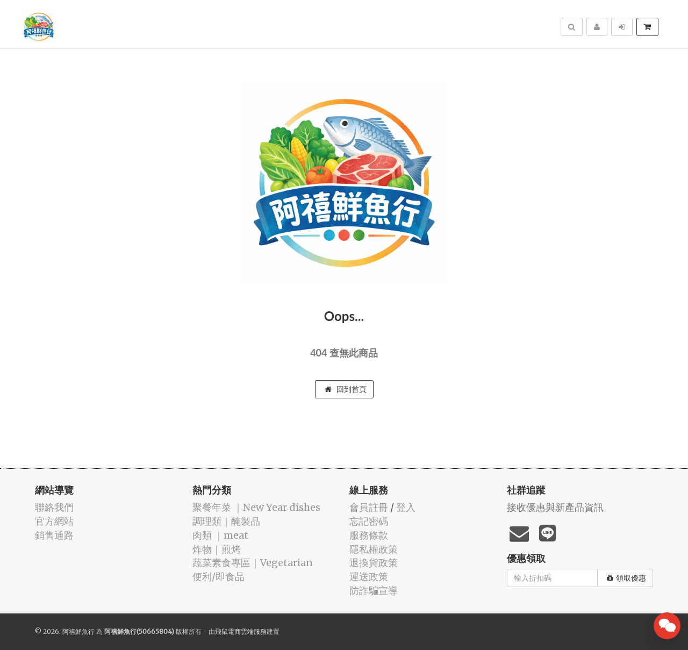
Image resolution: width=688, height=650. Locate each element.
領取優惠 (626, 578)
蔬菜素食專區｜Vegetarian (252, 562)
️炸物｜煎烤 (216, 549)
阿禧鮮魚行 (78, 631)
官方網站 (54, 521)
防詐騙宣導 (373, 590)
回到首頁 (346, 389)
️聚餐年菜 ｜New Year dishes (256, 507)
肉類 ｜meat (220, 535)
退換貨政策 (373, 562)
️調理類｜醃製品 (226, 521)
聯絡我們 (54, 507)
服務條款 (368, 535)
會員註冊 (368, 507)
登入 (405, 507)
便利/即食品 (218, 576)
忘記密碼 (368, 521)
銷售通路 (54, 535)
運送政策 (368, 576)
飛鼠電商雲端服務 (241, 631)
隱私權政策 (373, 549)
